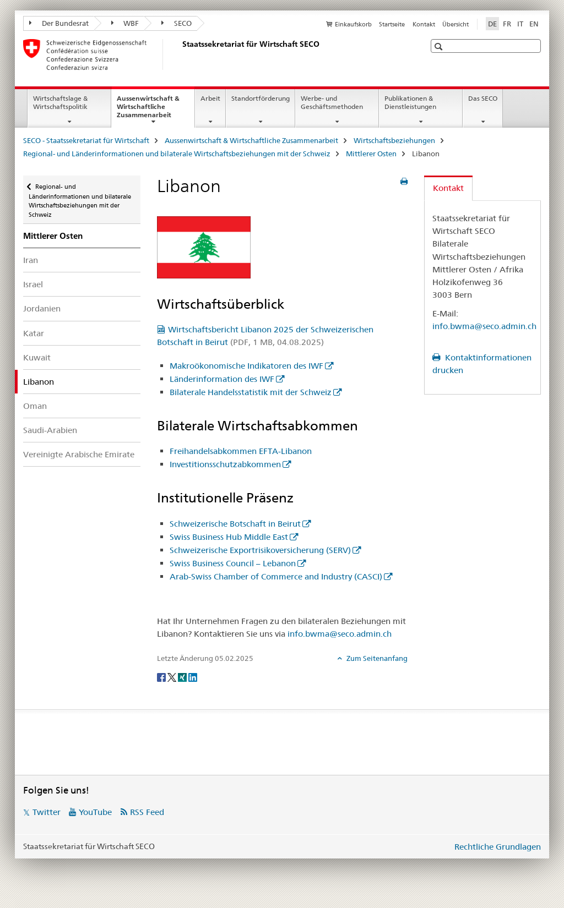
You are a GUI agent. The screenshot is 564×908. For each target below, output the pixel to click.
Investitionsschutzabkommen (225, 464)
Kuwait (37, 357)
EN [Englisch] (534, 23)
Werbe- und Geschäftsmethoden (332, 102)
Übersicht (455, 24)
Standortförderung (260, 98)
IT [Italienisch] (520, 23)
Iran (30, 260)
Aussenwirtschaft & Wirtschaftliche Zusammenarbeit (155, 110)
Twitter (46, 812)
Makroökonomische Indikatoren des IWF (246, 365)
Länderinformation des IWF (222, 379)
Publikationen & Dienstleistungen (410, 102)
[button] (439, 46)
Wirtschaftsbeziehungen (394, 140)
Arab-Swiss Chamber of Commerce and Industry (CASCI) (276, 576)
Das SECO (482, 98)
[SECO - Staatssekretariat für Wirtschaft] (180, 54)
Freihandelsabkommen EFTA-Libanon (241, 451)
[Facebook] (162, 676)
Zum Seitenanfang (376, 658)
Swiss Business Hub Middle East (229, 537)
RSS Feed (147, 812)
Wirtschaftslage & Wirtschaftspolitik (60, 102)
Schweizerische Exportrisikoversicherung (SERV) (260, 550)
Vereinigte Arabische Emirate (78, 454)
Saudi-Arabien (50, 430)
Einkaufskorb (353, 24)
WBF (125, 23)
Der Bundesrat (59, 23)
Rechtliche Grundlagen (497, 846)
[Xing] (183, 676)
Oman (35, 406)
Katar (33, 333)
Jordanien (42, 308)
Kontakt (424, 24)
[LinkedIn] (192, 676)
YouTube (95, 812)
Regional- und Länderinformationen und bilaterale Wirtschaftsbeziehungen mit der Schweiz (176, 153)
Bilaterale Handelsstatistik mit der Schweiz (251, 392)
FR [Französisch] (507, 23)
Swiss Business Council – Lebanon (233, 563)
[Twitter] (172, 676)
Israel (33, 284)
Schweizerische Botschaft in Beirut (235, 523)
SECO (176, 23)
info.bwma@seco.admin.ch (340, 633)
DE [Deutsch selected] (492, 23)
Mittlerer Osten (371, 153)
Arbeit (210, 98)
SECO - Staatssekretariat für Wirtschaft (86, 140)
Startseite (392, 24)
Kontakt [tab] (448, 188)
